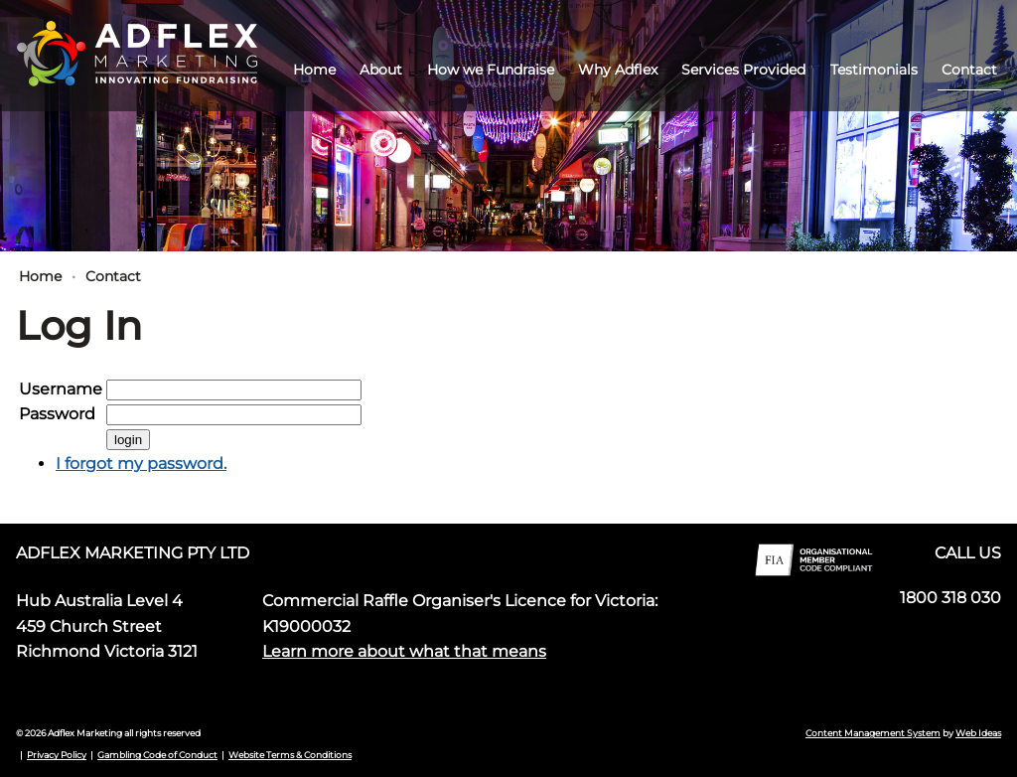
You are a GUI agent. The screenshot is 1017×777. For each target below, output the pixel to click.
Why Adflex (617, 69)
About (381, 69)
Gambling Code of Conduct (157, 754)
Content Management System (873, 732)
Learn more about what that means (404, 651)
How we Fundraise (490, 69)
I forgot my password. (141, 463)
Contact (969, 69)
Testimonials (874, 69)
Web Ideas (978, 732)
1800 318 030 (950, 597)
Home (314, 69)
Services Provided (743, 69)
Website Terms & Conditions (290, 754)
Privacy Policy (56, 754)
